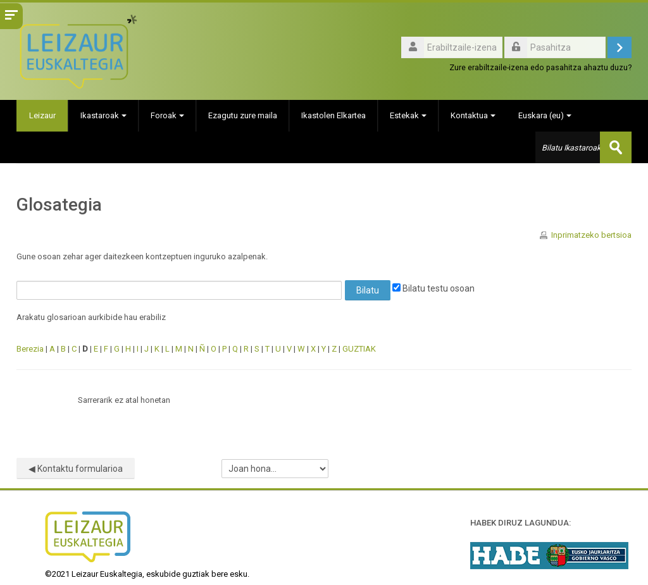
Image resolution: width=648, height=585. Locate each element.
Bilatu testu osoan (433, 288)
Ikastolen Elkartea (334, 115)
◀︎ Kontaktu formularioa (75, 469)
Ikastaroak (104, 115)
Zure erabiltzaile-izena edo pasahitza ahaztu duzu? (540, 67)
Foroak (168, 115)
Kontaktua (473, 115)
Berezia (30, 349)
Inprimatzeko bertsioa (591, 235)
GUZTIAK (359, 349)
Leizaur (42, 115)
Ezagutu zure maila (243, 115)
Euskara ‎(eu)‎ (545, 115)
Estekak (408, 115)
